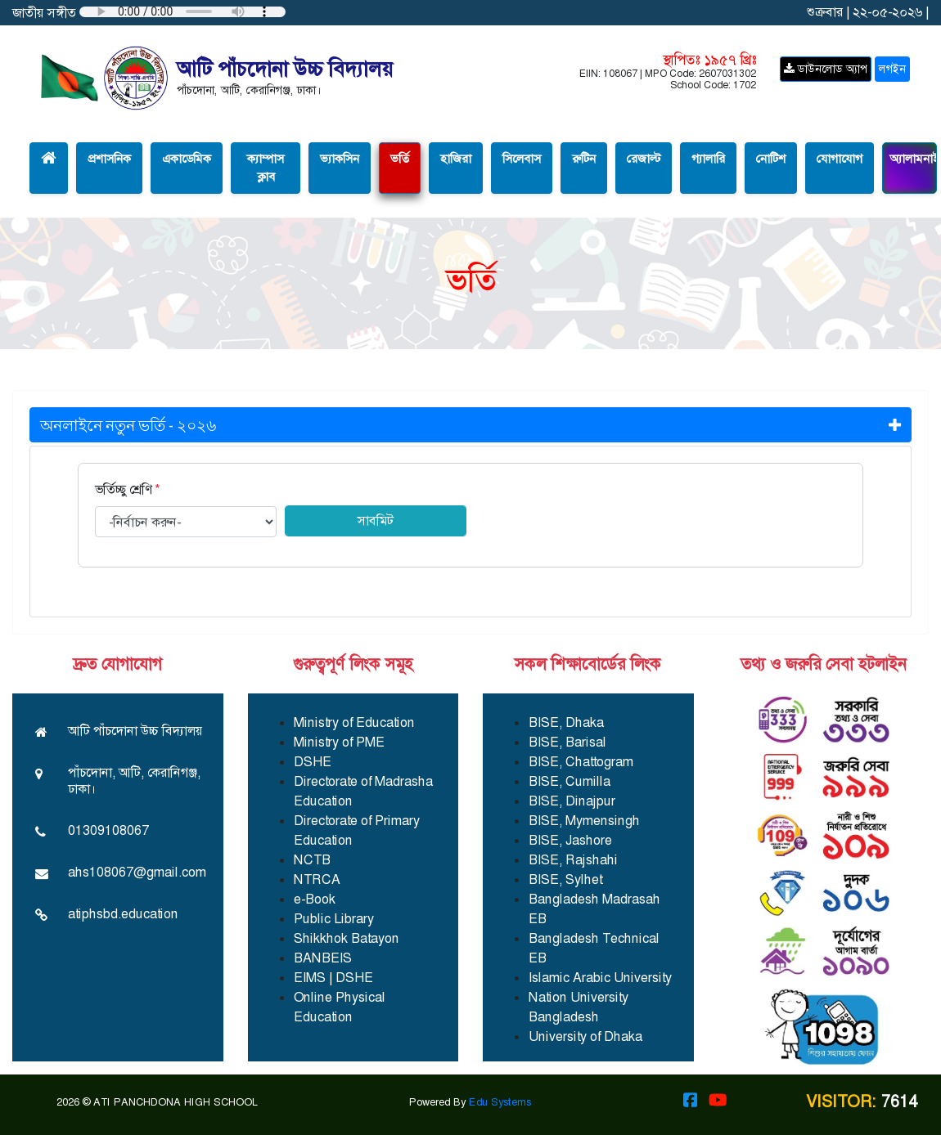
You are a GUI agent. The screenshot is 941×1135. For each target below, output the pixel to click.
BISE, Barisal (567, 742)
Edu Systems (500, 1102)
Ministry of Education (354, 722)
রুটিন (584, 158)
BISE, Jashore (570, 840)
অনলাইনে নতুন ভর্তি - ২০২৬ (470, 424)
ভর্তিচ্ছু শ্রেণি (127, 489)
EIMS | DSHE (333, 977)
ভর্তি (399, 158)
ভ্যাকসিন (339, 158)
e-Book (314, 899)
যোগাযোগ (839, 158)
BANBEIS (323, 958)
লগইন (892, 68)
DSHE (312, 761)
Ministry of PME (339, 742)
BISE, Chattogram (581, 761)
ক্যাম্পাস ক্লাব (265, 168)
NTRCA (317, 879)
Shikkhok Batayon (346, 938)
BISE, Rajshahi (573, 859)
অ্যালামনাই (912, 158)
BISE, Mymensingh (584, 820)
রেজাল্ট (643, 158)
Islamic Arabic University (600, 977)
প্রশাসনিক (109, 158)
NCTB (312, 859)
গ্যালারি (708, 158)
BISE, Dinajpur (572, 801)
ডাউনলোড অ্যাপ (825, 68)
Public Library (334, 918)
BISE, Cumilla (569, 781)
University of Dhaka (585, 1036)
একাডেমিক (186, 158)
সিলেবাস (521, 158)
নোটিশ (771, 158)
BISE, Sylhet (565, 879)
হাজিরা (455, 158)
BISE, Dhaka (566, 722)
